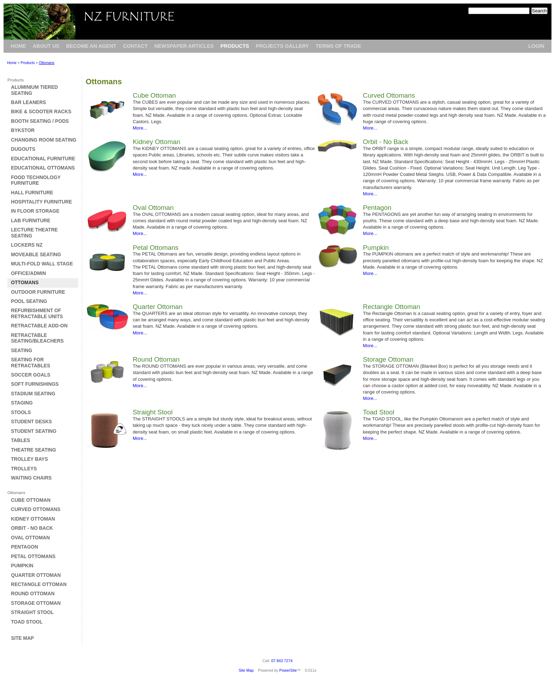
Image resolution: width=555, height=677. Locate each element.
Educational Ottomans (43, 168)
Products (235, 46)
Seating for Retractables (30, 362)
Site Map (22, 638)
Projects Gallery (282, 46)
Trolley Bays (29, 459)
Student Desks (31, 421)
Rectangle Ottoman (39, 584)
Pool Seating (29, 301)
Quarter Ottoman (36, 575)
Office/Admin (28, 273)
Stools (21, 412)
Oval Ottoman (30, 537)
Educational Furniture (43, 158)
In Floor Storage (35, 211)
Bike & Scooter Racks (41, 111)
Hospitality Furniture (41, 202)
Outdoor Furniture (38, 292)
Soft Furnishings (35, 384)
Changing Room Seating (43, 140)
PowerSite (288, 670)
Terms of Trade (338, 46)
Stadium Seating (33, 393)
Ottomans (47, 63)
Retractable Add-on (39, 325)
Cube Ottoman (31, 500)
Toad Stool (26, 622)
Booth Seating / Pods (40, 121)
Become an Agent (91, 46)
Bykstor (23, 130)
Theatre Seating (33, 450)
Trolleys (24, 468)
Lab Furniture (30, 220)
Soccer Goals (30, 375)
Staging (22, 403)
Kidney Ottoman (33, 519)
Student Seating (33, 431)
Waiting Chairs (31, 478)
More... (140, 128)
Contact (135, 46)
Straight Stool (32, 612)
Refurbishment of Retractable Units (37, 313)
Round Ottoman (33, 593)
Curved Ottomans (36, 509)
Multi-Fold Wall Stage (42, 263)
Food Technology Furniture (36, 180)
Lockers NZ (26, 245)
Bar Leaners (28, 102)
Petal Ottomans (33, 556)
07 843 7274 (281, 661)
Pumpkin (22, 565)
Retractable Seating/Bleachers (37, 338)
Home (18, 46)
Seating (21, 350)
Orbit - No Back (32, 528)
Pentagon (24, 547)
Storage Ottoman (36, 603)
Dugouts (23, 149)
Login (536, 46)
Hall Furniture (32, 192)
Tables (20, 440)
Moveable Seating (36, 254)
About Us (46, 46)
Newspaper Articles (184, 46)
